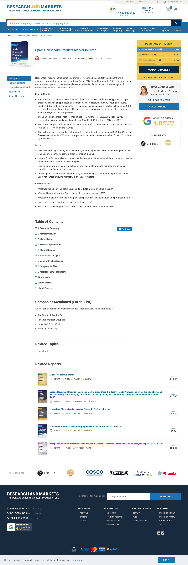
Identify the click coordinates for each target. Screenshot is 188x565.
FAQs (135, 517)
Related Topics (15, 92)
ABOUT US (130, 2)
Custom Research (114, 521)
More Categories (164, 29)
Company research (114, 517)
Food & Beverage (130, 29)
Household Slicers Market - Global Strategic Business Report (80, 409)
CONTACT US (144, 2)
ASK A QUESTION (158, 106)
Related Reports (16, 96)
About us (84, 513)
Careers (83, 517)
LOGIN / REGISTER (172, 2)
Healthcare (12, 29)
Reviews (83, 521)
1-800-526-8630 (126, 13)
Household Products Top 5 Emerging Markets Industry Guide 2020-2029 (85, 426)
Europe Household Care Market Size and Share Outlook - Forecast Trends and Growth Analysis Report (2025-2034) (106, 443)
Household (42, 351)
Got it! (166, 560)
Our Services (176, 29)
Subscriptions (112, 525)
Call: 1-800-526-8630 (158, 100)
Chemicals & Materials (47, 29)
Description (14, 78)
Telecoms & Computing (117, 29)
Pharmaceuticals (30, 29)
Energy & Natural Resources (84, 29)
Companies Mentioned (19, 87)
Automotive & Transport (102, 29)
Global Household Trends (62, 374)
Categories (111, 513)
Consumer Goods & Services (147, 29)
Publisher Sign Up (167, 513)
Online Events (165, 521)
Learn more (76, 560)
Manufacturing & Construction (64, 29)
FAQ (156, 2)
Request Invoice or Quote (158, 77)
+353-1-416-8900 (147, 9)
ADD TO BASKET (158, 69)
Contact (136, 513)
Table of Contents (17, 83)
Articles (163, 525)
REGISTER (165, 496)
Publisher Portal (167, 517)
